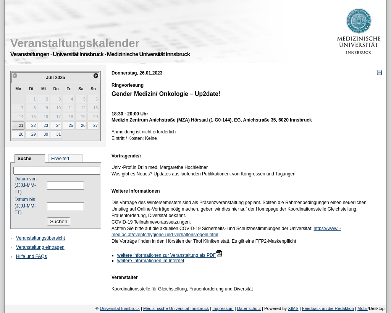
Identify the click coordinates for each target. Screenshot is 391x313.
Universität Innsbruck (119, 308)
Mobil (362, 308)
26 (83, 125)
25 (71, 125)
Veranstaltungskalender (74, 43)
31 (58, 134)
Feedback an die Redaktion (328, 308)
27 (95, 125)
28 (21, 134)
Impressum (222, 308)
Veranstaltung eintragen (40, 247)
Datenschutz (249, 308)
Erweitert (60, 158)
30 (46, 134)
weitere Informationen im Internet (150, 260)
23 (46, 125)
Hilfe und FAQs (31, 256)
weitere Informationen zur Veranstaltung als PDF (166, 255)
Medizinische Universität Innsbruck (176, 308)
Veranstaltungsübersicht (40, 238)
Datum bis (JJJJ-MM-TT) (25, 206)
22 (33, 125)
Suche (24, 158)
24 (58, 125)
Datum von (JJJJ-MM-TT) (26, 185)
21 (21, 125)
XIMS (293, 308)
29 (33, 134)
